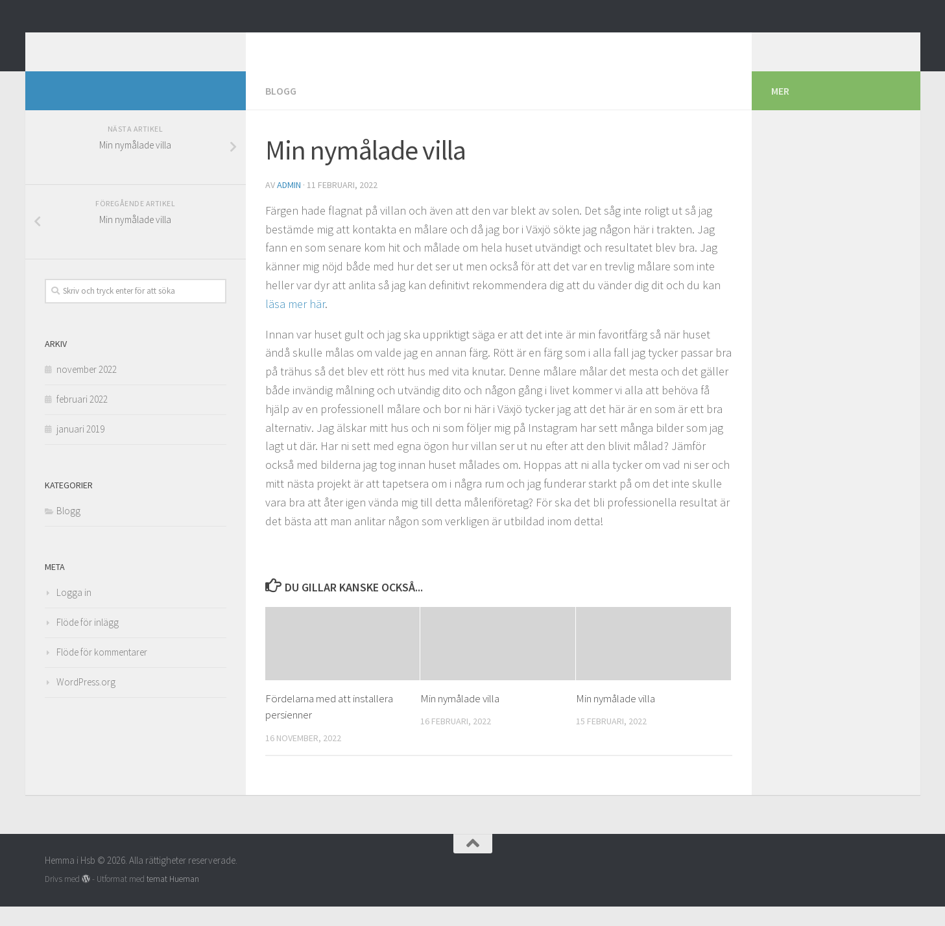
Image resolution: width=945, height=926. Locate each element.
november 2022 (86, 389)
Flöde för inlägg (87, 641)
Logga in (73, 612)
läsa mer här (295, 323)
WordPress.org (85, 701)
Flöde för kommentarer (101, 671)
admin (289, 204)
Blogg (280, 110)
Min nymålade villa (459, 718)
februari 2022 (82, 418)
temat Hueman (173, 898)
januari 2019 (80, 448)
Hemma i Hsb (120, 45)
